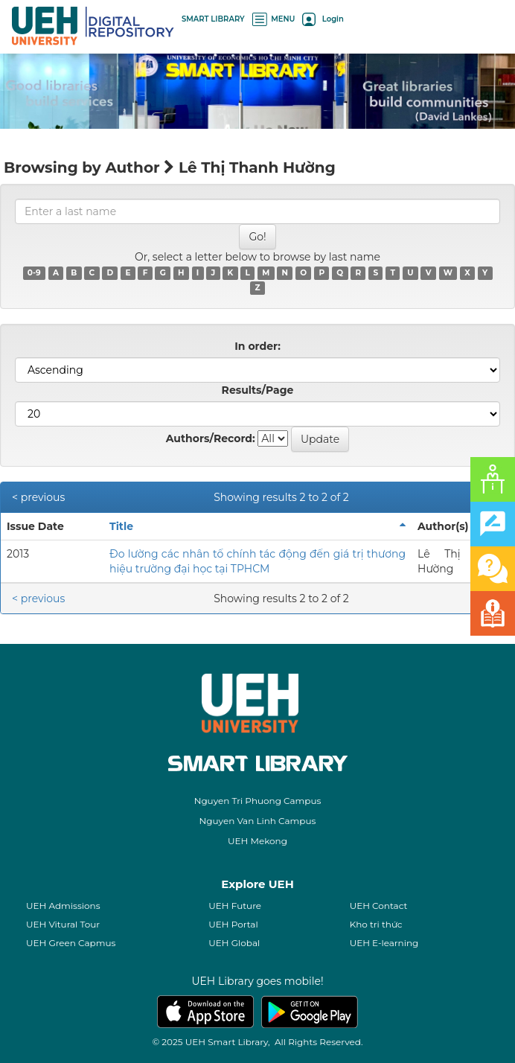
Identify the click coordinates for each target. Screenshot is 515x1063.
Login (322, 19)
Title (121, 526)
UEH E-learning (384, 942)
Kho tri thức (376, 924)
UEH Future (234, 905)
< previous (38, 497)
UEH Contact (379, 905)
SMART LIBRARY (213, 19)
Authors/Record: (210, 438)
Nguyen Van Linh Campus (257, 820)
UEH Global (234, 942)
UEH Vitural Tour (63, 924)
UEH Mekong (257, 840)
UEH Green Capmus (70, 942)
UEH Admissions (63, 905)
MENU (273, 19)
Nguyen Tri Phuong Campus (258, 800)
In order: (257, 346)
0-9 (34, 273)
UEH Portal (233, 924)
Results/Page (258, 390)
